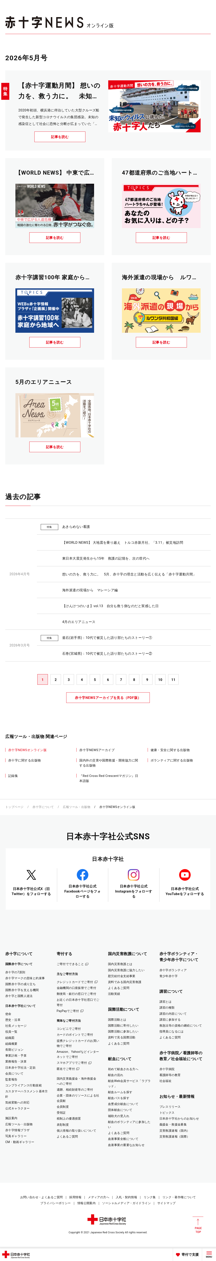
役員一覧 (11, 1031)
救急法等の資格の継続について (180, 1025)
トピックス (167, 1112)
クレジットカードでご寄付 (75, 982)
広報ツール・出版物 (76, 807)
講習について (171, 991)
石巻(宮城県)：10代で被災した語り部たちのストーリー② (107, 654)
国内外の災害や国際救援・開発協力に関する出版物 (108, 763)
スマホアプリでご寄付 (72, 1062)
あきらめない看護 (76, 527)
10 (160, 680)
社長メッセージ (16, 1025)
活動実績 (114, 993)
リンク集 (150, 1197)
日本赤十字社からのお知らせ (179, 1118)
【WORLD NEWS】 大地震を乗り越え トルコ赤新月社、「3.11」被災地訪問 (122, 543)
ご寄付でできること (70, 964)
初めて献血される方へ (123, 1069)
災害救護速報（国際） (174, 1136)
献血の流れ (115, 1075)
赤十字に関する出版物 (24, 760)
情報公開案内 (86, 1203)
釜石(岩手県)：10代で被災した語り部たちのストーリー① (107, 638)
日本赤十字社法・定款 (20, 1067)
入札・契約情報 (126, 1197)
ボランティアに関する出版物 (172, 760)
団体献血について (120, 1110)
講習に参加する (170, 1019)
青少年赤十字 (168, 976)
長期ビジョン (14, 1049)
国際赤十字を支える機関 (22, 990)
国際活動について (123, 1009)
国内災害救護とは (120, 964)
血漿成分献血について (123, 1104)
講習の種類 (167, 1007)
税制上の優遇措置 (69, 1118)
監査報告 (11, 1079)
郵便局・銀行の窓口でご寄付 (76, 993)
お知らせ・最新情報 (177, 1096)
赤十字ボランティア (173, 970)
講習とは (165, 1001)
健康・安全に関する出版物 (170, 750)
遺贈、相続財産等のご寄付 (75, 1089)
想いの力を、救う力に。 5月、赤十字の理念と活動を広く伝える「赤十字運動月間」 (129, 574)
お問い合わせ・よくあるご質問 (41, 1197)
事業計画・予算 (16, 1055)
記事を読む (60, 137)
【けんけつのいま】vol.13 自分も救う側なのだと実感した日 (110, 606)
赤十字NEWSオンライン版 (27, 750)
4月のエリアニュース (79, 622)
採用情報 (75, 1197)
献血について (119, 1059)
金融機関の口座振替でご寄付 (76, 988)
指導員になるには (171, 1031)
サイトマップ (166, 1203)
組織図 (9, 1037)
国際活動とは (117, 1019)
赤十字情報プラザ (17, 1130)
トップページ (14, 807)
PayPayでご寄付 (68, 1011)
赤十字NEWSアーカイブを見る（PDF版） (108, 698)
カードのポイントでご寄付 (75, 1034)
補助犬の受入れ (118, 1116)
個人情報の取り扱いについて (76, 1130)
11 (173, 680)
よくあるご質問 (67, 1136)
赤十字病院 (167, 1069)
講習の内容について (173, 1013)
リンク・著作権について (179, 1197)
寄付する (64, 954)
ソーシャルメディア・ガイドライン (126, 1203)
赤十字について (43, 807)
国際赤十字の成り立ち (20, 984)
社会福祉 (165, 1081)
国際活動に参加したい (123, 1031)
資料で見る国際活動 (121, 1037)
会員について (14, 1073)
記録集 (13, 776)
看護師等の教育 (170, 1075)
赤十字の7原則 (15, 972)
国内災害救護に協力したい (126, 970)
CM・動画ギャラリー (19, 1142)
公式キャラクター (17, 1108)
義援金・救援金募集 (173, 1124)
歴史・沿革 (12, 1019)
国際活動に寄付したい (123, 1025)
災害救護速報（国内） (174, 1130)
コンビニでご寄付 (69, 1028)
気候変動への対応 (17, 1102)
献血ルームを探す (120, 1092)
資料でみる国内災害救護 (125, 982)
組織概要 (11, 1043)
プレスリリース (170, 1106)
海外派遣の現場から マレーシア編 (90, 590)
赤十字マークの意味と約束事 (25, 978)
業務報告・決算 (16, 1061)
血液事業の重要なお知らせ (126, 1145)
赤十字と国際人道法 (19, 996)
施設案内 (11, 1118)
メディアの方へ (98, 1197)
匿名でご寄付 (66, 1069)
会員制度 (63, 1106)
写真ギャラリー (16, 1136)
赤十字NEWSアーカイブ (97, 750)
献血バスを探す (118, 1098)
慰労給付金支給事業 (121, 976)
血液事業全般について (123, 1139)
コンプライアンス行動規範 (23, 1085)
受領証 (61, 1112)
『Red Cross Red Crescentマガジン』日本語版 (108, 778)
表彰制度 (63, 1124)
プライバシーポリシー (55, 1203)
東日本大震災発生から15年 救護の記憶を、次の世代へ (106, 558)
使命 (8, 1014)
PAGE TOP (198, 1225)
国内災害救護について (127, 954)
